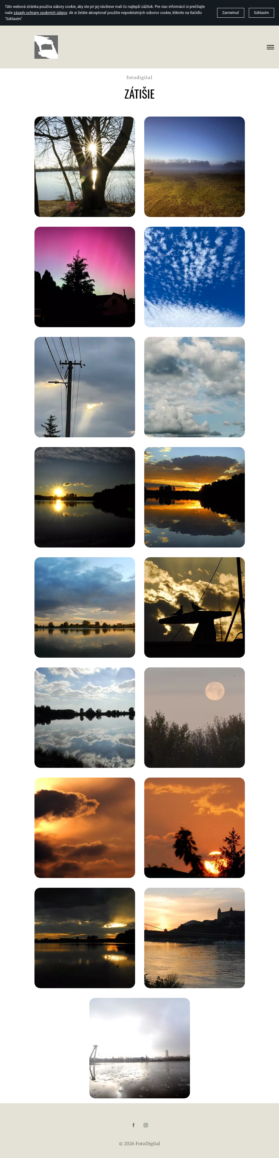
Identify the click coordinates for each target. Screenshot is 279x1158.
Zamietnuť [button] (230, 13)
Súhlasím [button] (261, 13)
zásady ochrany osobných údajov (40, 13)
